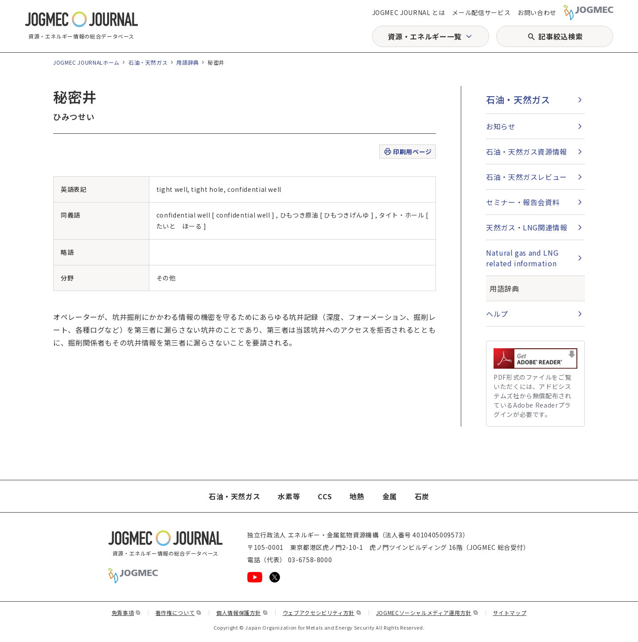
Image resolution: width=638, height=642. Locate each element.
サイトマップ (510, 612)
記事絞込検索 (560, 36)
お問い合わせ (536, 12)
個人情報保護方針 (242, 612)
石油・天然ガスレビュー (526, 176)
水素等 (289, 496)
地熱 (357, 496)
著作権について (179, 612)
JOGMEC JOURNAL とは (408, 12)
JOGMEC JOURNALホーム (86, 62)
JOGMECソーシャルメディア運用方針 (427, 612)
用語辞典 (187, 62)
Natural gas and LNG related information (522, 257)
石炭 (422, 496)
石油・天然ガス (147, 62)
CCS (325, 496)
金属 (389, 496)
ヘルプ (497, 313)
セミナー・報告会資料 (523, 202)
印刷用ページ (407, 151)
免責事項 (126, 612)
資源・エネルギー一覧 (424, 36)
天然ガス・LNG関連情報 (527, 227)
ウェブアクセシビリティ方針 (322, 612)
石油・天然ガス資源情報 (526, 151)
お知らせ (501, 126)
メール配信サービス (481, 12)
